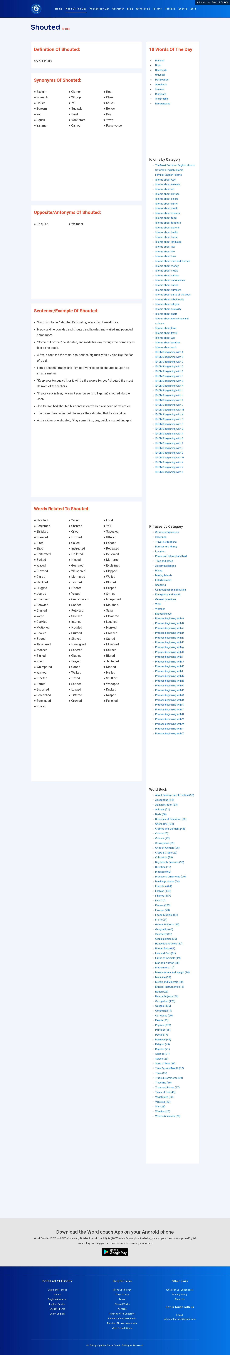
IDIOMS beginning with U (169, 447)
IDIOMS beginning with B (169, 356)
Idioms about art (164, 189)
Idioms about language (168, 241)
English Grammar (57, 1299)
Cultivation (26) (164, 857)
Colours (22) (162, 838)
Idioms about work (166, 347)
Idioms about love (165, 256)
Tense (122, 1299)
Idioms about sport (166, 313)
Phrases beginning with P (169, 690)
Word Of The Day (75, 9)
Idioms (157, 9)
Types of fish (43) (165, 1092)
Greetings (160, 536)
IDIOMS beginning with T (169, 443)
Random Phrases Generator (122, 1323)
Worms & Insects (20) (167, 1116)
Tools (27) (161, 1073)
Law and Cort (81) (165, 953)
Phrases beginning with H (169, 652)
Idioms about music (166, 270)
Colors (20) (161, 833)
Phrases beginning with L (169, 671)
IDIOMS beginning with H (169, 385)
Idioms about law (165, 246)
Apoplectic (161, 84)
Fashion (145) (163, 890)
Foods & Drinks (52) (166, 914)
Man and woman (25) (167, 962)
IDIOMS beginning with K (169, 400)
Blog (130, 9)
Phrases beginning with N (169, 680)
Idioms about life (165, 251)
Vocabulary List (99, 9)
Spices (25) (161, 1058)
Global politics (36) (166, 938)
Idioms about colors (166, 198)
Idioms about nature (166, 285)
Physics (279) (163, 1025)
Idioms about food (166, 217)
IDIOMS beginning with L (169, 404)
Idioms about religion (167, 304)
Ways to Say (122, 1294)
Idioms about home (166, 237)
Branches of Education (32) (170, 819)
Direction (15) (163, 867)
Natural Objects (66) (166, 996)
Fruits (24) (161, 919)
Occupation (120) (165, 1001)
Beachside (161, 70)
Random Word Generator (122, 1314)
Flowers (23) (162, 910)
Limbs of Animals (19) (168, 957)
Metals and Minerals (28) (169, 981)
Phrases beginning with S (169, 704)
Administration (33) (166, 804)
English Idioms (57, 1309)
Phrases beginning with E (169, 637)
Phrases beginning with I (169, 656)
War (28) (160, 1106)
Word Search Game (122, 1328)
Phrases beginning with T (169, 709)
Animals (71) (162, 809)
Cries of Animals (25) (167, 847)
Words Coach (114, 1345)
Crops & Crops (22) (166, 852)
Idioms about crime (166, 203)
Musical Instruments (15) (169, 986)
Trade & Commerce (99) (169, 1077)
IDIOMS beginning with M (169, 409)
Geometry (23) (163, 934)
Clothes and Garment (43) (170, 828)
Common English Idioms (169, 169)
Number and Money (166, 546)
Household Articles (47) (168, 943)
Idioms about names (167, 275)
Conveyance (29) (165, 843)
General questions (165, 599)
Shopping (160, 584)
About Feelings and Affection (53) (174, 795)
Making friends (163, 575)
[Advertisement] (86, 164)
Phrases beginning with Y (169, 728)
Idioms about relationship (169, 299)
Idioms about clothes (167, 193)
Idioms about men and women (172, 261)
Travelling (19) (163, 1082)
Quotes (182, 9)
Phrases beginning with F (169, 642)
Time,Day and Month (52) (169, 1068)
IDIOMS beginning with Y (169, 467)
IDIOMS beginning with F (169, 376)
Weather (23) (162, 1111)
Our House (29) (164, 1015)
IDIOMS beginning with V (169, 452)
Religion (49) (162, 1044)
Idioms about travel (166, 332)
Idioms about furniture (168, 222)
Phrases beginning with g (169, 647)
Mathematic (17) (164, 967)
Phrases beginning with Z (169, 733)
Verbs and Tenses (57, 1290)
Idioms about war (165, 337)
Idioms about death (166, 208)
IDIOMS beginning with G (169, 380)
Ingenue (159, 89)
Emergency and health (167, 594)
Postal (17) (161, 1034)
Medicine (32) (163, 977)
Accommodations (165, 565)
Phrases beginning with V (169, 719)
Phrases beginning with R (169, 699)
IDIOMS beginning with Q (169, 428)
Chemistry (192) (164, 823)
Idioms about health (166, 232)
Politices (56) (163, 1029)
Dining (158, 570)
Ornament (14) (163, 1010)
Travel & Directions (166, 541)
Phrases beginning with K (169, 666)
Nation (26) (161, 991)
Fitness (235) (163, 905)
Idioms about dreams (167, 213)
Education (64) (163, 886)
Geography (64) (164, 929)
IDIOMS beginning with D (169, 366)
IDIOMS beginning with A (169, 352)
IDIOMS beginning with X (169, 462)
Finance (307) (163, 895)
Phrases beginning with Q (169, 695)
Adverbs (122, 1309)
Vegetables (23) (164, 1096)
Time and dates (164, 560)
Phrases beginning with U (169, 714)
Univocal (160, 74)
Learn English (57, 1314)
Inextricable (161, 98)
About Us (180, 1299)
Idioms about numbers (168, 289)
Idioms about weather (167, 342)
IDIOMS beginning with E (169, 371)
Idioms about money (167, 265)
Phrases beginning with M (169, 676)
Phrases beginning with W (170, 723)
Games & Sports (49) (167, 924)
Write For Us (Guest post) (179, 1290)
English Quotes (57, 1304)
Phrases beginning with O (169, 685)
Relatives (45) (163, 1039)
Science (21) (162, 1053)
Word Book (143, 9)
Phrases (170, 9)
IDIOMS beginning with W (169, 457)
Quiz (193, 9)
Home (58, 9)
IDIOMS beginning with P (169, 424)
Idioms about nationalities (170, 280)
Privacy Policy (179, 1294)
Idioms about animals (167, 184)
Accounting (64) (164, 799)
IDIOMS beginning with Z (169, 471)
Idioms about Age (165, 179)
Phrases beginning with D (169, 632)
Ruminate (160, 94)
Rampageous (162, 103)
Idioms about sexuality (168, 308)
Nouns (57, 1294)
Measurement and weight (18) (172, 972)
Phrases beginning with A (169, 618)
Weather (160, 608)
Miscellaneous (163, 613)
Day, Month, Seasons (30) (169, 862)
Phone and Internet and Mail (171, 556)
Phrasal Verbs (122, 1304)
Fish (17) (160, 900)
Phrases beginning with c (169, 628)
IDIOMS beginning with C (169, 361)
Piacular (159, 60)
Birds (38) (161, 814)
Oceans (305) (163, 1005)
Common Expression (167, 532)
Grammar (118, 9)
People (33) (161, 1020)
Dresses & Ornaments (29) (170, 876)
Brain (158, 65)
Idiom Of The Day (122, 1290)
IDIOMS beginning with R (169, 433)
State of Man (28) (165, 1063)
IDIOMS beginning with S (169, 438)
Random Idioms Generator (122, 1318)
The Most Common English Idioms (175, 165)
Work (158, 603)
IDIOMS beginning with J (169, 395)
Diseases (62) (163, 871)
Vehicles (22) (162, 1101)
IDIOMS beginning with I (168, 390)
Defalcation (161, 79)
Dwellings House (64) (167, 881)
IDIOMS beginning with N (169, 414)
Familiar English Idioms (168, 174)
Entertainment (163, 580)
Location (160, 551)
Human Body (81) (165, 948)
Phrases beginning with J (169, 661)
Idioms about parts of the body (173, 294)
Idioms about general (167, 227)
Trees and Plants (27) (167, 1087)
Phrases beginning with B (169, 623)
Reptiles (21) (162, 1049)
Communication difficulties (170, 589)
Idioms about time (165, 328)
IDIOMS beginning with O (169, 419)
